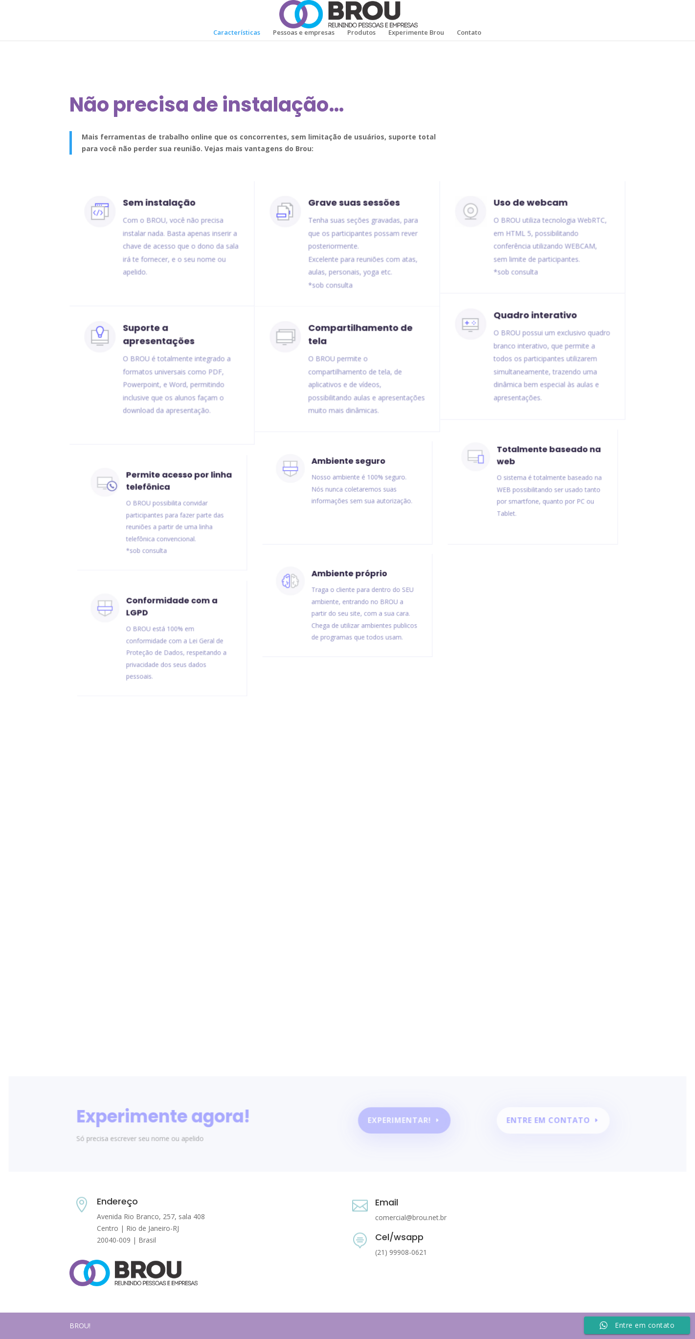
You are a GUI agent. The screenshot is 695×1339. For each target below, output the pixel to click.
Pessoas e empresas (304, 33)
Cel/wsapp (399, 1237)
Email (386, 1202)
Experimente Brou (416, 33)
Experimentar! (398, 1122)
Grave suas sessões (353, 207)
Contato (469, 33)
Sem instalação (159, 207)
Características (236, 33)
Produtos (361, 33)
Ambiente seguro (348, 469)
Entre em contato (543, 1122)
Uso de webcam (530, 207)
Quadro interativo (535, 320)
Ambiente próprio (349, 581)
